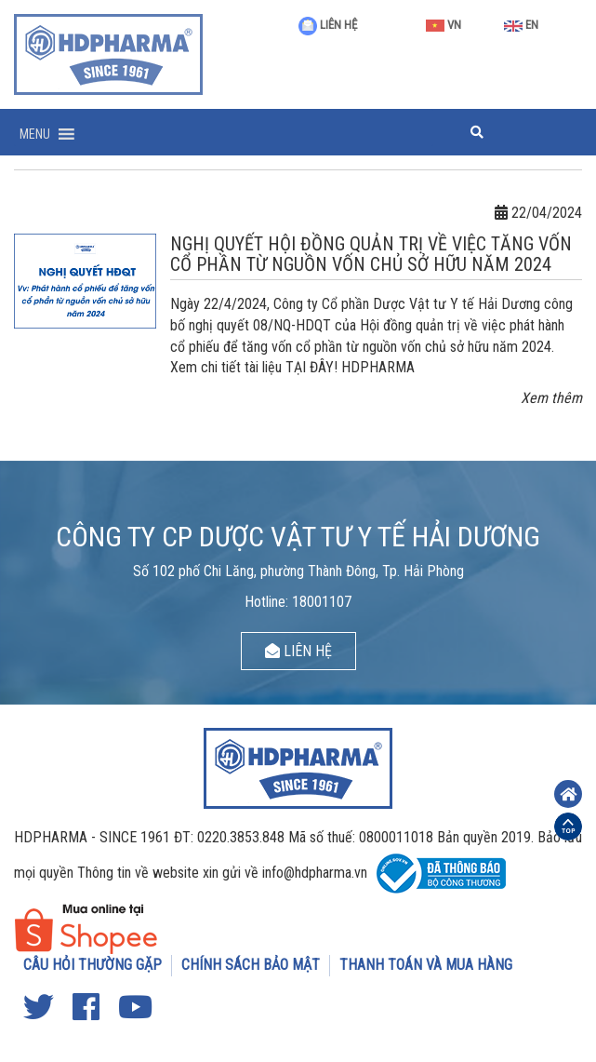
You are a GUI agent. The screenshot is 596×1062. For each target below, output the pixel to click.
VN (443, 25)
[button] (35, 134)
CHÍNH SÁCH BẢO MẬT (250, 965)
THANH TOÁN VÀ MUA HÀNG (425, 965)
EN (521, 25)
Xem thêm (551, 398)
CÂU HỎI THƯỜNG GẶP (92, 965)
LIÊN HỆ (327, 25)
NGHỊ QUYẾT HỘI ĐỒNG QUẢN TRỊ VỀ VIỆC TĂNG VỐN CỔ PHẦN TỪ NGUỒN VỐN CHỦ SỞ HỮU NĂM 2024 (371, 254)
